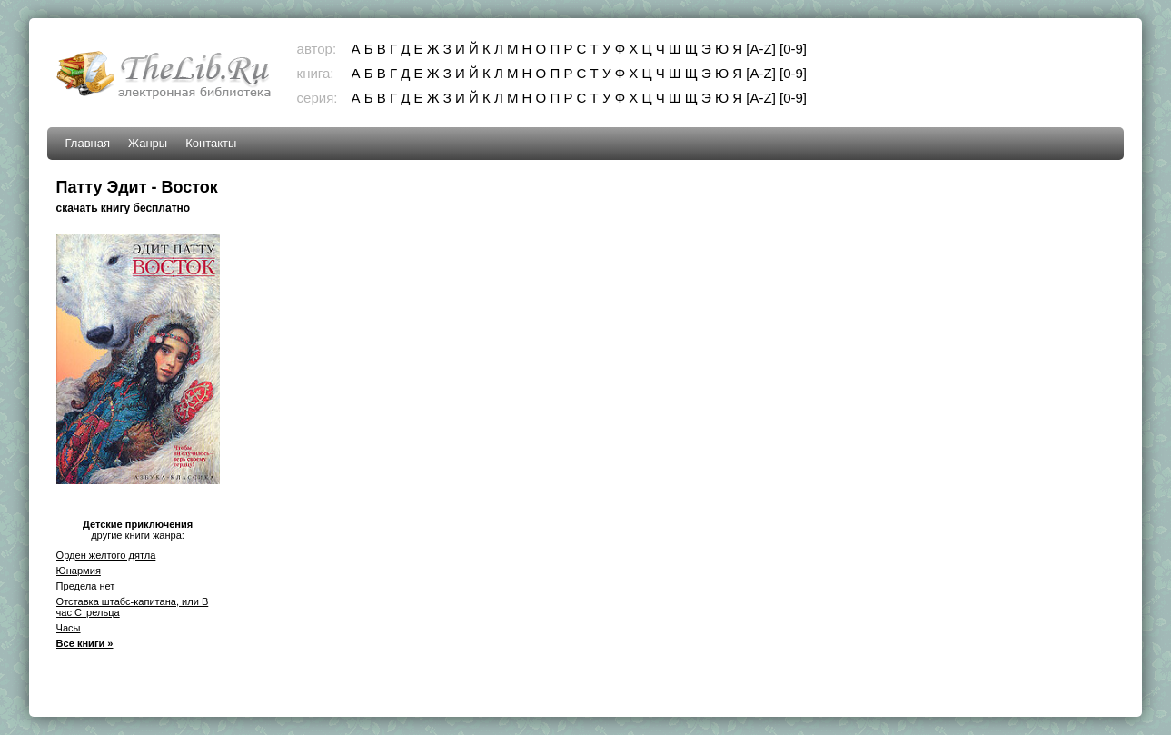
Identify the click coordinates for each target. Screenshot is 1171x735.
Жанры (147, 143)
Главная (87, 143)
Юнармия (78, 570)
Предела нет (85, 586)
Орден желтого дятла (106, 555)
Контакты (210, 143)
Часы (68, 627)
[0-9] (793, 48)
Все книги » (85, 643)
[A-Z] (761, 48)
